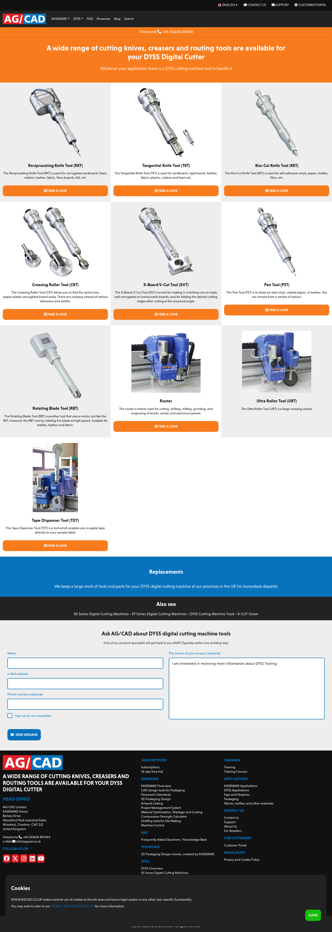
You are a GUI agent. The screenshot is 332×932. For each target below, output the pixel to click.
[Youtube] (41, 859)
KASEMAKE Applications (240, 786)
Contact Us (255, 5)
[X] (15, 859)
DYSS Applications (236, 790)
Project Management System (161, 808)
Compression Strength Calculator (164, 816)
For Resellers (233, 831)
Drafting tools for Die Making (161, 821)
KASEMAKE (59, 19)
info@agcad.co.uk (26, 841)
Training (229, 767)
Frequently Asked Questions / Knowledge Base (174, 839)
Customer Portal (310, 5)
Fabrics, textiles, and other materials (248, 803)
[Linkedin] (32, 859)
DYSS (76, 19)
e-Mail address (17, 674)
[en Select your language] (228, 5)
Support (280, 5)
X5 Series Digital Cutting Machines (101, 614)
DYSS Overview (152, 868)
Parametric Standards (156, 794)
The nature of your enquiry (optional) (194, 653)
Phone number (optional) (25, 694)
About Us (230, 826)
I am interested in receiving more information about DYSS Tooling (247, 688)
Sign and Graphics (236, 794)
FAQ (90, 19)
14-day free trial (152, 771)
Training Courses (235, 771)
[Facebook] (7, 859)
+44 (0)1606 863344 (175, 32)
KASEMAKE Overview (156, 786)
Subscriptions (150, 767)
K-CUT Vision (248, 614)
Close (313, 915)
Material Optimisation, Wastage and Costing (171, 812)
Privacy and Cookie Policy (241, 859)
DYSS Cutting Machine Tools (212, 614)
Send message (24, 734)
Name (11, 653)
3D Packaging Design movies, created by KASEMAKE (177, 854)
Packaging (231, 799)
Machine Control (152, 825)
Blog (117, 19)
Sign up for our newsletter (33, 716)
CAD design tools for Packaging (163, 790)
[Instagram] (24, 859)
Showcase (103, 19)
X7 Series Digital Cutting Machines (159, 614)
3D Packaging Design (156, 799)
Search (129, 19)
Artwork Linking (152, 803)
